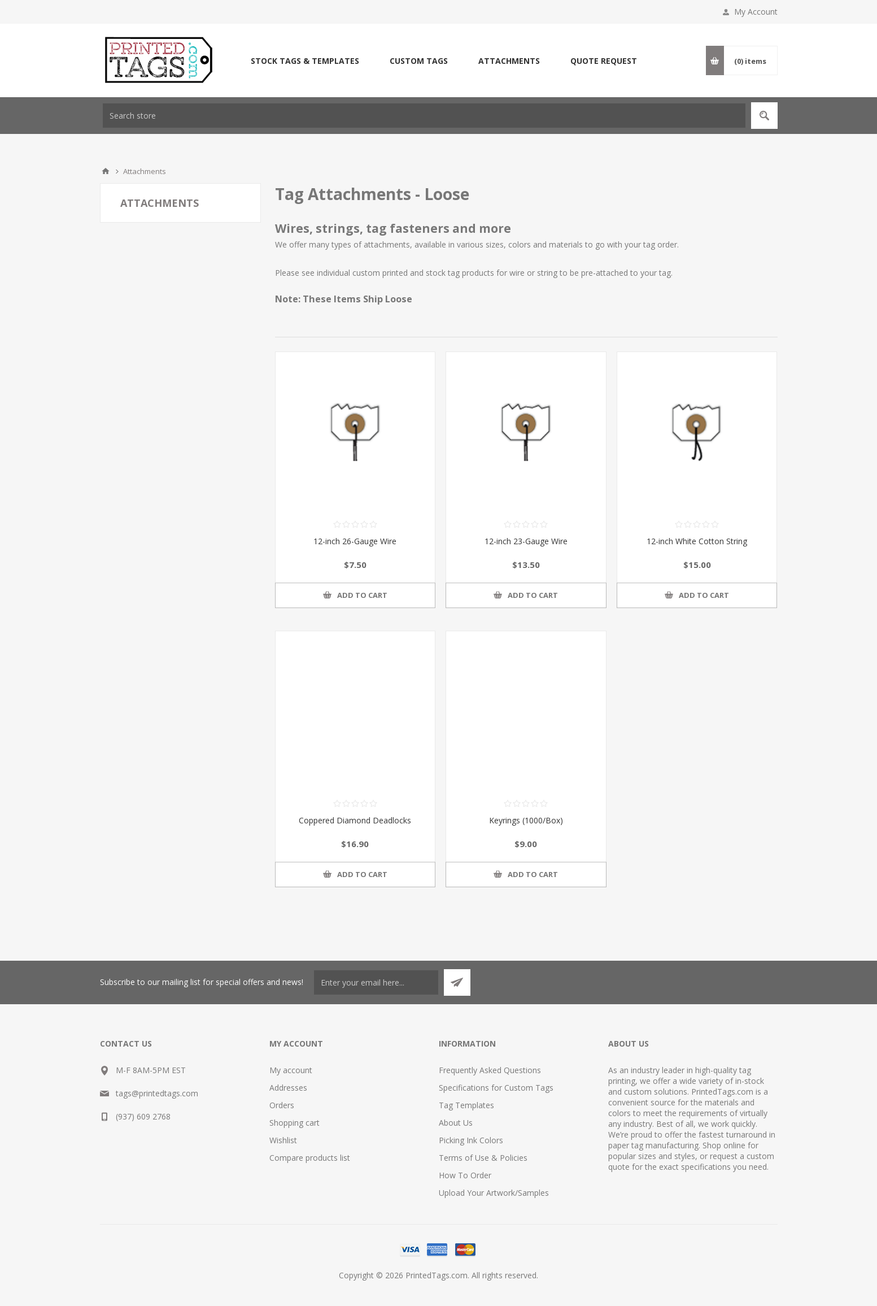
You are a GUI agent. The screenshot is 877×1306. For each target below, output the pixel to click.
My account (290, 1070)
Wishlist (283, 1140)
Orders (281, 1105)
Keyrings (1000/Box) (526, 820)
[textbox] (424, 115)
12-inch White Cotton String (697, 541)
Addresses (288, 1087)
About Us (456, 1122)
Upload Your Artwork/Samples (494, 1192)
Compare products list (309, 1157)
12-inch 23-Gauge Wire (526, 541)
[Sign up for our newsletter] (376, 982)
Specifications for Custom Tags (496, 1087)
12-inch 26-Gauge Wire (354, 541)
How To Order (465, 1175)
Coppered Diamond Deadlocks (355, 820)
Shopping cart (294, 1122)
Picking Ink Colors (471, 1140)
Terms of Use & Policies (483, 1157)
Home (105, 171)
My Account (756, 11)
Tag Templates (466, 1105)
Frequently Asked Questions (490, 1070)
